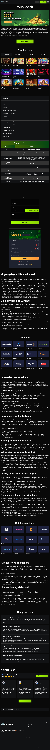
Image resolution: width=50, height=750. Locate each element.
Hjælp (26, 731)
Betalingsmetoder (7, 127)
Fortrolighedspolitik (29, 726)
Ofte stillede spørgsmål (27, 740)
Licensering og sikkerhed (8, 133)
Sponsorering (44, 722)
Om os (26, 722)
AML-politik (27, 737)
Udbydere (5, 116)
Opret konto (43, 1)
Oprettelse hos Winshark (8, 119)
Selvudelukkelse (44, 727)
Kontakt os (27, 733)
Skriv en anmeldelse (42, 675)
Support (27, 735)
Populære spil (6, 101)
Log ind (37, 1)
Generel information (43, 725)
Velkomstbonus (25, 41)
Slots (43, 54)
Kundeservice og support (8, 130)
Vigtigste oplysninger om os (9, 104)
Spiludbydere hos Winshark (9, 113)
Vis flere (25, 700)
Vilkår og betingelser (29, 724)
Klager (42, 729)
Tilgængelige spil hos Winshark (10, 110)
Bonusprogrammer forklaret (9, 121)
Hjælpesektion (6, 136)
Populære (7, 54)
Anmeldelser (6, 139)
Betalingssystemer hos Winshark (10, 124)
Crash (31, 54)
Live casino (18, 54)
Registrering (5, 107)
